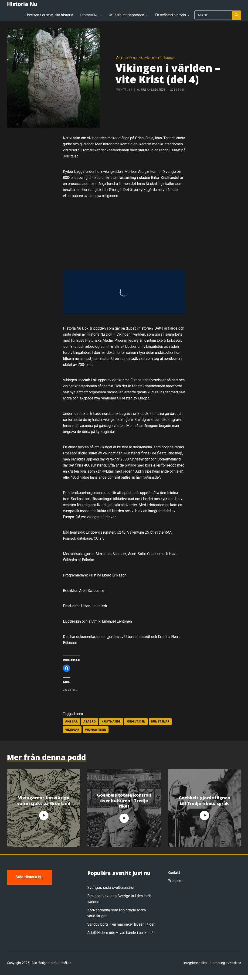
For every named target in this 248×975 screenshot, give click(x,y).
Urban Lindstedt (153, 89)
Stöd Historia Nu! (30, 877)
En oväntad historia (170, 15)
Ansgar (71, 721)
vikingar (72, 730)
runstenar (160, 721)
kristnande (111, 721)
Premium (175, 881)
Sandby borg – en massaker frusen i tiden (121, 924)
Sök (237, 15)
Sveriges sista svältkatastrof (111, 887)
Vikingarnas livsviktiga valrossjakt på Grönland (43, 800)
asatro (89, 721)
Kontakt (174, 872)
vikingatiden (95, 730)
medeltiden (135, 721)
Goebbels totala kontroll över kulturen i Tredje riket (124, 800)
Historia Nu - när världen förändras (147, 58)
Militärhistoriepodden (126, 15)
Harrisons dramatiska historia (49, 15)
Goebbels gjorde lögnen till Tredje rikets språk (204, 800)
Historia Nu (22, 3)
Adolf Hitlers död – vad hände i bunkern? (120, 933)
